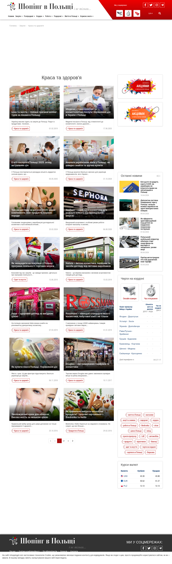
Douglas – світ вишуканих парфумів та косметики (87, 365)
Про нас (12, 551)
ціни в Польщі (135, 430)
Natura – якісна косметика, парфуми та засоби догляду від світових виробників (88, 265)
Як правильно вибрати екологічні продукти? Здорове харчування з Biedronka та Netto (84, 414)
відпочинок (141, 441)
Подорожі (58, 16)
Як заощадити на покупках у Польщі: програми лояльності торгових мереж (32, 265)
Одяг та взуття (20, 279)
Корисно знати (86, 16)
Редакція (63, 551)
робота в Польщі (129, 425)
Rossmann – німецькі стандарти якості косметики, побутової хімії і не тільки (88, 315)
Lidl (142, 436)
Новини (11, 16)
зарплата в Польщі (134, 452)
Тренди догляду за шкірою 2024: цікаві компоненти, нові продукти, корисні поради (33, 212)
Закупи (19, 16)
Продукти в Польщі (76, 430)
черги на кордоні (149, 446)
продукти (128, 441)
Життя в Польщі (72, 16)
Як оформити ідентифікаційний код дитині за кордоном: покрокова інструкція (148, 223)
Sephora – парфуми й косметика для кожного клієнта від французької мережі (86, 212)
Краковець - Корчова (129, 343)
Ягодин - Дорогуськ (128, 316)
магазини (149, 414)
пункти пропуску (129, 436)
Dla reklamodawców (50, 551)
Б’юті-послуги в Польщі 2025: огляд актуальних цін (31, 164)
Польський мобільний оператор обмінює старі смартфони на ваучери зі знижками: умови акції (150, 243)
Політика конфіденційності (29, 551)
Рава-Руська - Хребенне (125, 332)
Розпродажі (29, 16)
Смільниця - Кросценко (130, 353)
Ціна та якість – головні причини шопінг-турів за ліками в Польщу (34, 113)
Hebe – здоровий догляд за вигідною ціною (32, 315)
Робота (49, 16)
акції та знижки (129, 420)
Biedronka (145, 425)
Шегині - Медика (127, 348)
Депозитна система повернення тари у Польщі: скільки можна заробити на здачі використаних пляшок (149, 205)
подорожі (144, 420)
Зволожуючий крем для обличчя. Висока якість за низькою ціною (30, 416)
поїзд (149, 430)
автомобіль (153, 436)
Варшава (150, 452)
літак (156, 425)
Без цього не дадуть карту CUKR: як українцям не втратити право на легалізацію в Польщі (149, 187)
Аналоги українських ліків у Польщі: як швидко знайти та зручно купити (88, 164)
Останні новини (131, 175)
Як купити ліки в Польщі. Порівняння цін (34, 366)
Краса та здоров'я (21, 128)
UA (150, 13)
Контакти (74, 551)
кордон (156, 420)
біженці (154, 441)
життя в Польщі (134, 414)
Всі (158, 176)
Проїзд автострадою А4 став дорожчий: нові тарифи (150, 259)
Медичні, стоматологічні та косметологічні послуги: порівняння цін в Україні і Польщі (88, 111)
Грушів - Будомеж (127, 338)
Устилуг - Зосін (126, 321)
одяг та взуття (131, 446)
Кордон (40, 16)
